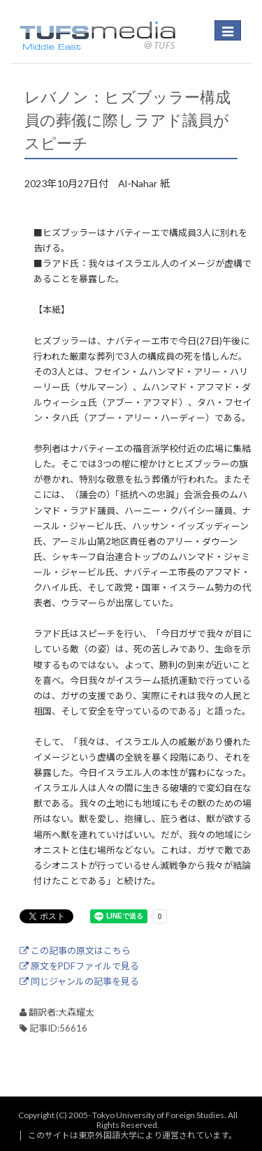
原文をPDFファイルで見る (79, 966)
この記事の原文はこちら (75, 950)
